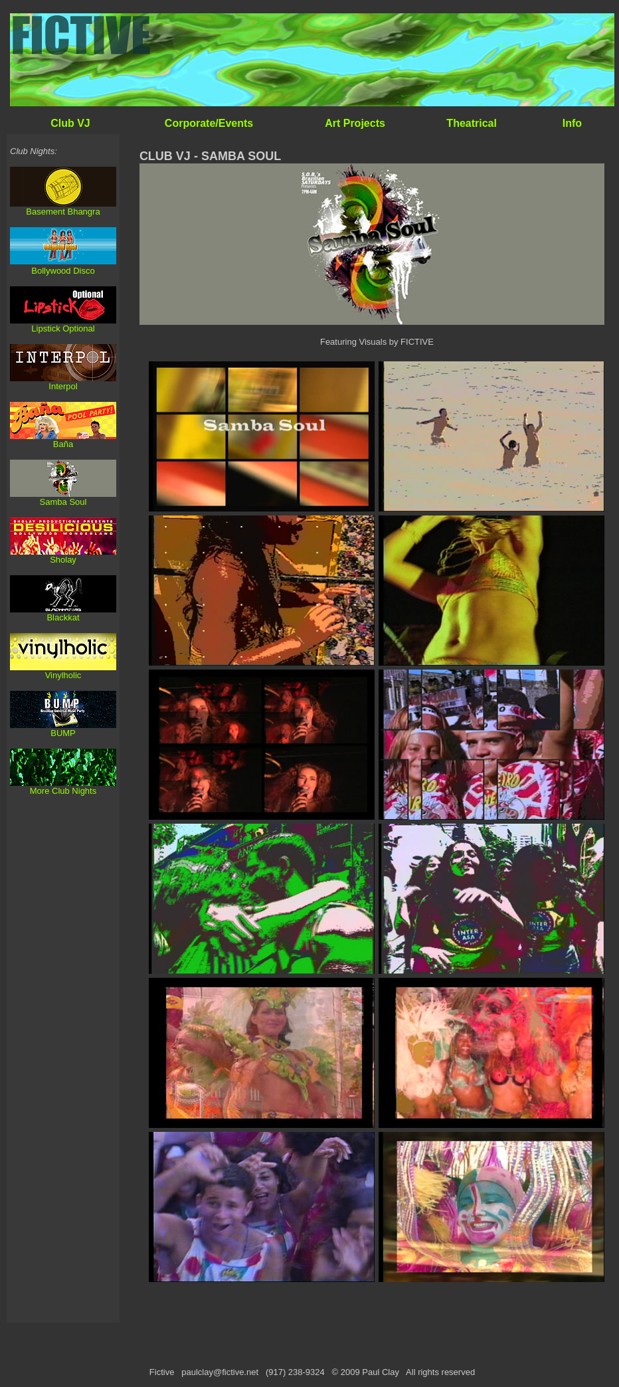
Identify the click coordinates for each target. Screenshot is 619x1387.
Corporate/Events (209, 123)
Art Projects (355, 123)
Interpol (62, 386)
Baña (63, 444)
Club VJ (70, 123)
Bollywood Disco (62, 271)
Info (572, 123)
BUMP (63, 733)
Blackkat (62, 617)
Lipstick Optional (62, 328)
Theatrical (471, 123)
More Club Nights (63, 791)
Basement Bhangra (63, 212)
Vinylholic (63, 675)
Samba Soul (63, 502)
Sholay (63, 560)
